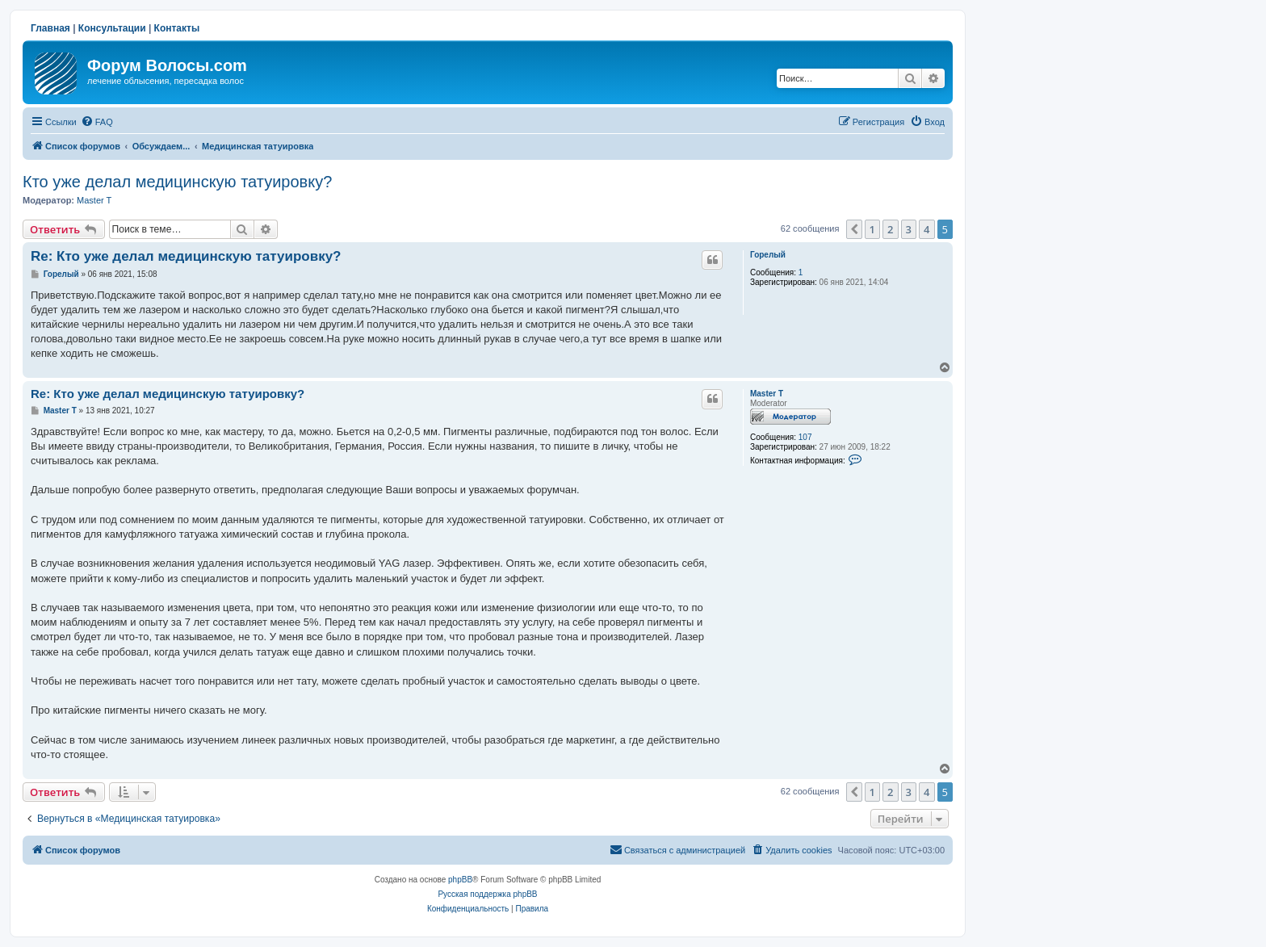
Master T (94, 200)
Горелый (768, 254)
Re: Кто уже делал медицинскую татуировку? (186, 256)
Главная (50, 28)
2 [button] (890, 229)
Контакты (177, 28)
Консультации (112, 28)
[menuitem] (97, 122)
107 (805, 437)
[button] (854, 229)
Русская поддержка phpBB (487, 894)
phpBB (460, 879)
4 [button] (926, 229)
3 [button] (909, 229)
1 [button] (872, 229)
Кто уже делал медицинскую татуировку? (177, 182)
